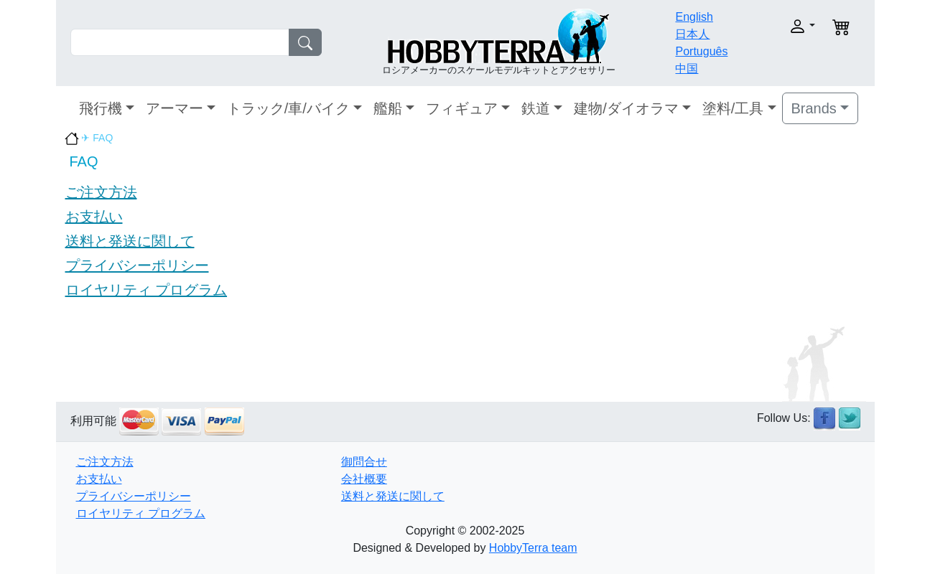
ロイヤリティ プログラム (146, 290)
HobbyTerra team (533, 548)
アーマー (174, 108)
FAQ (84, 161)
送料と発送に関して (130, 241)
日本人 (692, 34)
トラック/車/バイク (288, 108)
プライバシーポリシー (137, 265)
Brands (814, 108)
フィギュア (462, 108)
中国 (686, 68)
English (693, 17)
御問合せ (364, 462)
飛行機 (100, 108)
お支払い (94, 217)
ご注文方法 (101, 192)
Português (701, 51)
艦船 (387, 108)
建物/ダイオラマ (626, 108)
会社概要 (364, 479)
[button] (779, 26)
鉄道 (535, 108)
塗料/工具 (733, 108)
